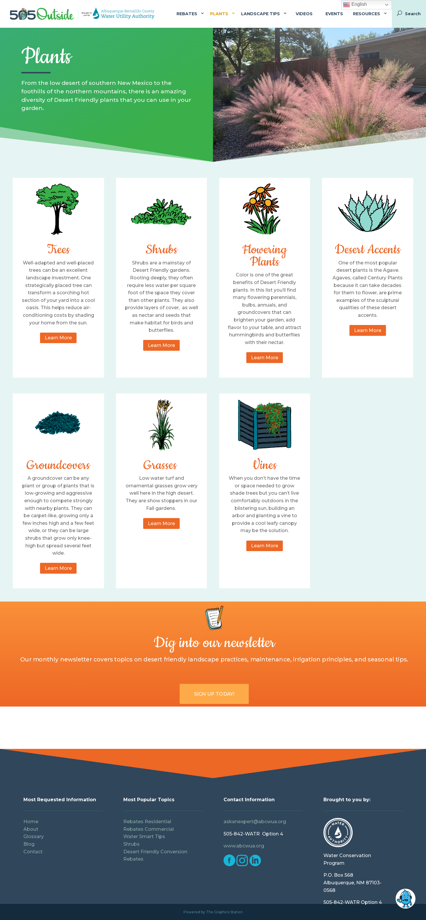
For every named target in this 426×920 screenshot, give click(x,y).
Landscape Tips (260, 13)
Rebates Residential (147, 821)
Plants (219, 13)
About (30, 829)
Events (334, 13)
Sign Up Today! (214, 694)
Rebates (186, 13)
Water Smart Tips (144, 836)
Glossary (33, 836)
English (355, 4)
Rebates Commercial (148, 829)
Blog (28, 844)
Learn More (58, 338)
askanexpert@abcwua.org (255, 821)
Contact (33, 851)
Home (30, 821)
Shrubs (131, 844)
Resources (366, 13)
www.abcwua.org (244, 846)
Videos (304, 13)
